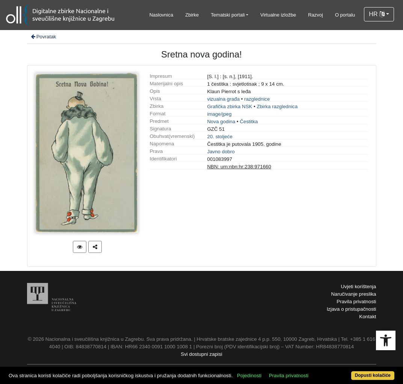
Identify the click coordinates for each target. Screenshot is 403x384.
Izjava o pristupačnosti (351, 309)
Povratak (43, 36)
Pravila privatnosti (356, 301)
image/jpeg (219, 114)
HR (377, 14)
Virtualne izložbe (278, 15)
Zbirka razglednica (277, 106)
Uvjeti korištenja (358, 286)
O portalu (345, 15)
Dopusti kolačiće (373, 375)
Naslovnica (161, 15)
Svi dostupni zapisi (201, 354)
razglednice (257, 99)
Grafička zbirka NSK (229, 106)
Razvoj (315, 15)
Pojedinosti (249, 375)
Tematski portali (228, 15)
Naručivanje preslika (353, 294)
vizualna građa (223, 99)
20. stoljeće (219, 136)
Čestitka (249, 121)
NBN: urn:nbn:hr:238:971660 (239, 166)
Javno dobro (220, 151)
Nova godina (221, 121)
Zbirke (192, 15)
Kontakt (367, 316)
